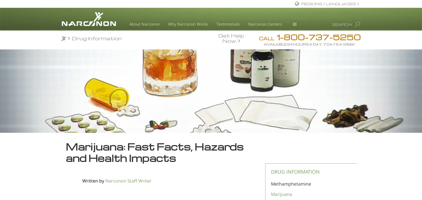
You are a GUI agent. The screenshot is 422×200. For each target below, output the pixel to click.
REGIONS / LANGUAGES (328, 3)
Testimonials (228, 24)
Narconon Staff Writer (128, 181)
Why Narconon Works (188, 24)
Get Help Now (231, 37)
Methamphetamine (291, 184)
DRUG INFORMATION (295, 171)
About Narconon (144, 24)
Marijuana (281, 194)
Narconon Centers (265, 24)
